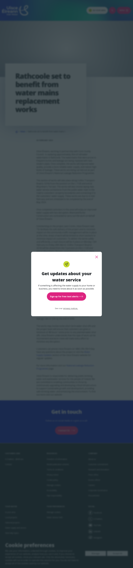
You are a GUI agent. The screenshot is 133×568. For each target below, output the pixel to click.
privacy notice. (70, 308)
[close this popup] (97, 257)
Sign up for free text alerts (66, 296)
